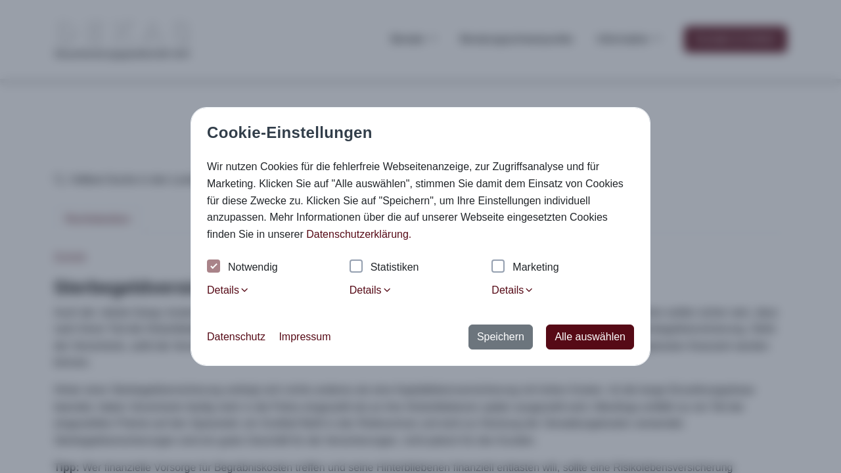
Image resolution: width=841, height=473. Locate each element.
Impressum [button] (304, 336)
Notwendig (242, 267)
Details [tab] (228, 290)
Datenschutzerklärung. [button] (358, 234)
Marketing (524, 267)
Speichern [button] (500, 336)
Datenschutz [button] (236, 336)
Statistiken (384, 267)
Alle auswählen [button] (590, 336)
